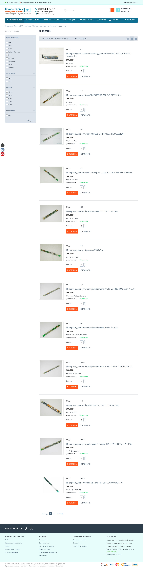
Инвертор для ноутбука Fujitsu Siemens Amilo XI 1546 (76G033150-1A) (99, 366)
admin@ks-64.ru (112, 551)
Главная (8, 26)
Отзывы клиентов (27, 2)
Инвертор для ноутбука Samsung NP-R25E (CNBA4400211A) (94, 482)
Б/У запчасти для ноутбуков (44, 26)
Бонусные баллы (12, 2)
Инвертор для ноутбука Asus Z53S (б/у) (84, 250)
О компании (43, 540)
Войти (7, 540)
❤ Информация (69, 20)
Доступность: (71, 66)
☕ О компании (115, 20)
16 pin (9, 95)
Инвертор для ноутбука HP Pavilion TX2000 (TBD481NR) (92, 405)
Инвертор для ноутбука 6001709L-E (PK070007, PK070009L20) (95, 134)
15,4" (9, 81)
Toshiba (10, 68)
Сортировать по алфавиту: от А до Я (55, 38)
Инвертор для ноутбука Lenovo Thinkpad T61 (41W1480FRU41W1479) (99, 444)
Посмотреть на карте (114, 555)
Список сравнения (11, 552)
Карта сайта (43, 555)
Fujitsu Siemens (13, 52)
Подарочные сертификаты (48, 552)
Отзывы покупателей (46, 546)
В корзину (72, 76)
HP (8, 55)
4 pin (9, 98)
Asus (9, 46)
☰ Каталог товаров (14, 20)
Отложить (85, 76)
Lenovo (10, 58)
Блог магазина (44, 543)
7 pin (9, 101)
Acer (9, 42)
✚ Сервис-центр (32, 20)
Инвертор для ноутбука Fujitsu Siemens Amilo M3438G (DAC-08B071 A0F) (100, 289)
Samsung (10, 61)
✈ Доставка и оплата (50, 20)
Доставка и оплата (79, 540)
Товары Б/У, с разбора (22, 26)
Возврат (75, 543)
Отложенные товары (12, 549)
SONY (9, 64)
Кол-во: (69, 71)
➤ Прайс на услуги (85, 20)
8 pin (9, 105)
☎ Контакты (130, 20)
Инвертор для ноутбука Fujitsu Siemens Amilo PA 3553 (92, 327)
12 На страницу (79, 38)
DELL (9, 49)
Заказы (7, 546)
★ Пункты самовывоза (43, 2)
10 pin (9, 92)
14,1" (9, 78)
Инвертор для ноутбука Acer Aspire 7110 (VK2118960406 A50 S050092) (99, 172)
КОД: (68, 49)
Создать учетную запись (13, 543)
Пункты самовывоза (80, 546)
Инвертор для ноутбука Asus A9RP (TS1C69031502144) (91, 211)
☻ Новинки (101, 20)
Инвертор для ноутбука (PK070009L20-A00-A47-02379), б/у (93, 95)
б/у (8, 115)
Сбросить (32, 121)
